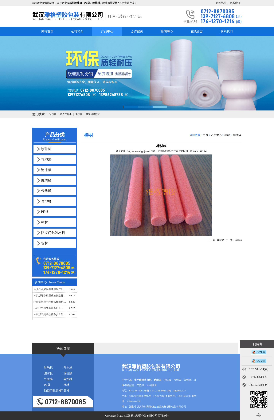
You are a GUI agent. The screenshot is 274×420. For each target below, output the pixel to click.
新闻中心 (167, 31)
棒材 (44, 222)
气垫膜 (46, 191)
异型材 (46, 201)
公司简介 (77, 31)
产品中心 (107, 31)
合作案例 (137, 31)
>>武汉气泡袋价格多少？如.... (49, 314)
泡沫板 (46, 170)
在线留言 (197, 31)
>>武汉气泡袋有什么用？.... (48, 308)
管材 (44, 243)
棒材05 (220, 240)
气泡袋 (46, 159)
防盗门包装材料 (53, 233)
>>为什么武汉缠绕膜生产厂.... (49, 289)
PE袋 (45, 212)
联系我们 (235, 2)
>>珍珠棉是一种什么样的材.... (49, 301)
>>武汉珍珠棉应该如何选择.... (49, 295)
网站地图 (221, 2)
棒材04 (237, 135)
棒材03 (238, 240)
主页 (205, 135)
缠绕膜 (46, 180)
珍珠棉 (46, 149)
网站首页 (47, 31)
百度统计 (163, 415)
